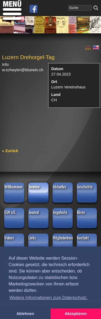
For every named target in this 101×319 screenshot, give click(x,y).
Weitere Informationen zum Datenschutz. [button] (48, 297)
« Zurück (10, 151)
